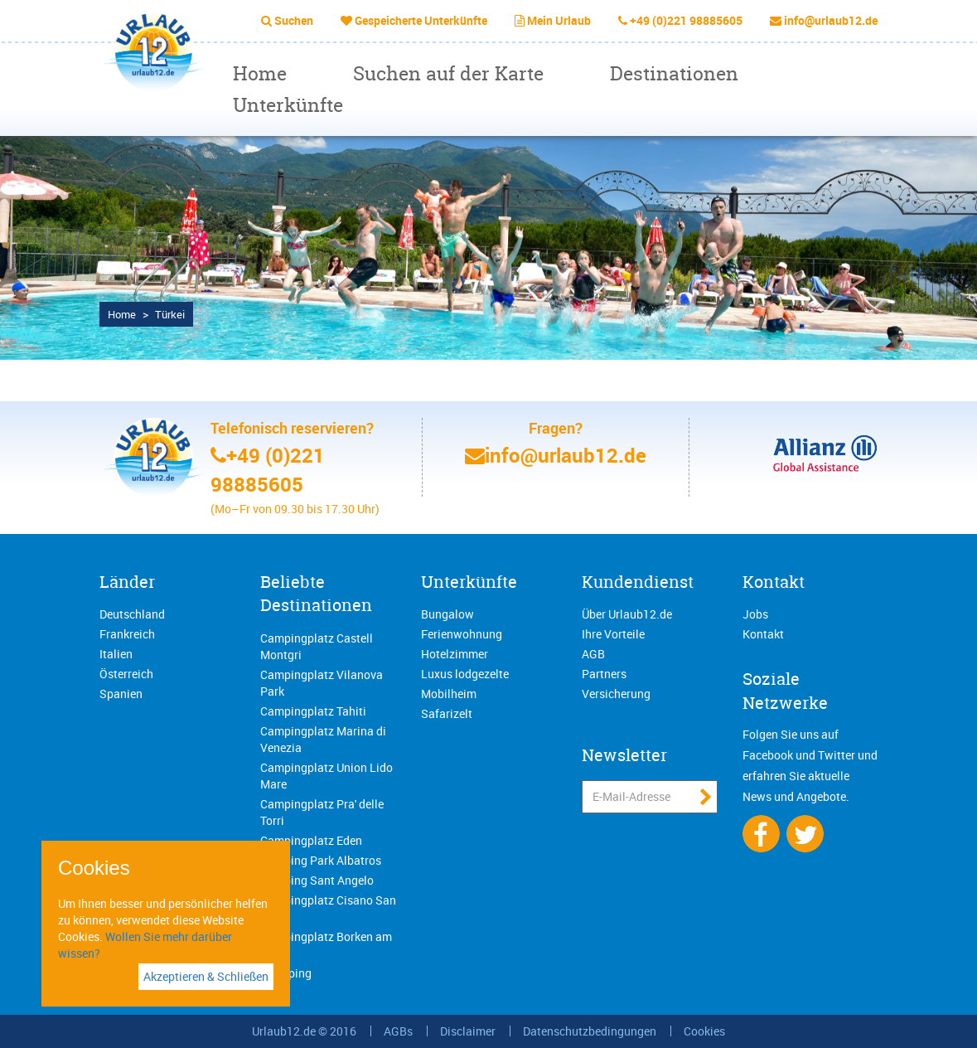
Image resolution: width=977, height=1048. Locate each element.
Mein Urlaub (559, 20)
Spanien (121, 693)
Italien (116, 654)
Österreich (126, 674)
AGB (593, 654)
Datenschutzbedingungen (589, 1031)
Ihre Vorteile (613, 634)
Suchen (293, 20)
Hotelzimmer (454, 654)
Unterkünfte (288, 105)
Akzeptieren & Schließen (205, 976)
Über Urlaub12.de (627, 614)
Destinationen (674, 73)
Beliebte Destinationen (316, 593)
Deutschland (132, 614)
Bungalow (447, 614)
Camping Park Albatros (320, 860)
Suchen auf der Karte (448, 73)
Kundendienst (638, 581)
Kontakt (773, 581)
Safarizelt (446, 713)
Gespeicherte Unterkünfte (421, 20)
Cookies (704, 1031)
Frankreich (127, 634)
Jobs (755, 614)
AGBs (398, 1031)
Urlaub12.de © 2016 (304, 1031)
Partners (604, 674)
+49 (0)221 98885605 (686, 20)
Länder (127, 581)
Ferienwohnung (461, 634)
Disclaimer (468, 1031)
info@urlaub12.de (831, 20)
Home (260, 73)
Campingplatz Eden (311, 840)
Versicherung (616, 693)
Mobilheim (448, 693)
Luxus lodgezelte (465, 674)
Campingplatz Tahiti (313, 711)
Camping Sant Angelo (317, 880)
